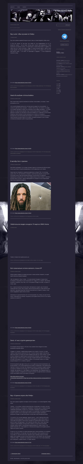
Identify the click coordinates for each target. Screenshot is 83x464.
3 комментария (13, 227)
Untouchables (13, 153)
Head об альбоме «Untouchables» (22, 95)
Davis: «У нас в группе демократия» (22, 340)
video (42, 260)
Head (37, 151)
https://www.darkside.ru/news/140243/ (23, 327)
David (57, 83)
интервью (14, 87)
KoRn (40, 85)
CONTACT (24, 7)
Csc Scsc (58, 69)
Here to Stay (48, 151)
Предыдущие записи (15, 453)
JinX (28, 260)
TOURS (18, 7)
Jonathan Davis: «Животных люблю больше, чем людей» (63, 71)
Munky (40, 330)
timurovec (30, 85)
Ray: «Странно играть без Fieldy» (21, 395)
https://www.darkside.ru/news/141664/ (23, 213)
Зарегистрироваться (66, 29)
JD (36, 385)
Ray (42, 85)
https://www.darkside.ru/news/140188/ (23, 382)
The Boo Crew (47, 385)
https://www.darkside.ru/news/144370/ (23, 82)
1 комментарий (13, 37)
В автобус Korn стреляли (18, 161)
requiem (47, 330)
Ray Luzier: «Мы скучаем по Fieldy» (22, 34)
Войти (59, 29)
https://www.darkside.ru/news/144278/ (23, 148)
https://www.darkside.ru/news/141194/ (23, 442)
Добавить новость (64, 44)
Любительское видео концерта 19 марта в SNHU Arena (29, 224)
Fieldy (37, 85)
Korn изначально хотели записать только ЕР (26, 268)
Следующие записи (46, 453)
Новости (12, 7)
